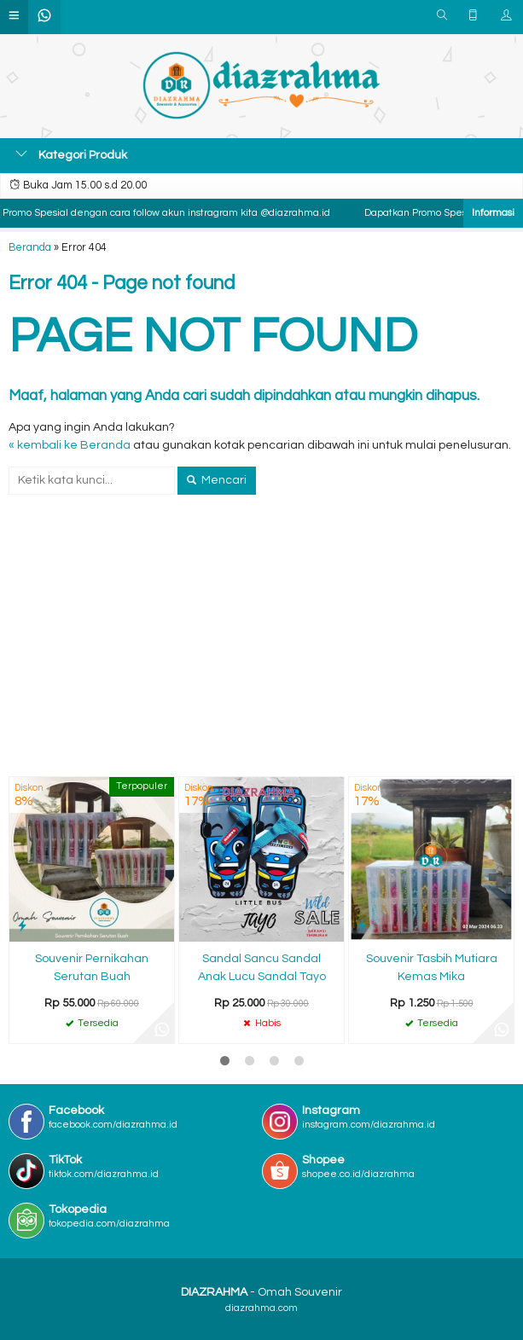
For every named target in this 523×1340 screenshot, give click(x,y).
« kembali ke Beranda (70, 445)
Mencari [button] (217, 480)
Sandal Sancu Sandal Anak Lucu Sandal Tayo (262, 968)
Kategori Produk (71, 154)
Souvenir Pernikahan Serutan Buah (91, 968)
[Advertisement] (261, 648)
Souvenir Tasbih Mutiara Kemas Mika (431, 968)
